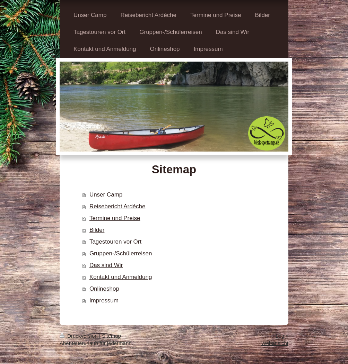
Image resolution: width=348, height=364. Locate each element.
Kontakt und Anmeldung (120, 277)
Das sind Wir (106, 265)
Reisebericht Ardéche (117, 206)
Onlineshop (104, 288)
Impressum (104, 300)
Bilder (96, 230)
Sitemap (111, 336)
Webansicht (274, 343)
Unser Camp (105, 194)
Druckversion (79, 336)
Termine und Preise (114, 218)
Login (282, 336)
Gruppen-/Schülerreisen (120, 253)
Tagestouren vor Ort (115, 241)
